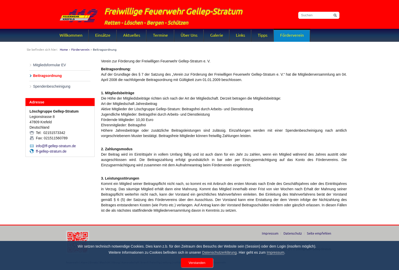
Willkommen (71, 34)
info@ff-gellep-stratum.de (56, 146)
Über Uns (189, 34)
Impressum (270, 233)
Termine (160, 34)
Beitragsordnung (47, 76)
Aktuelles (131, 34)
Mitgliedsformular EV (49, 65)
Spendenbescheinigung (51, 86)
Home (64, 49)
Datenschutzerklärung (219, 252)
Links (240, 34)
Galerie (216, 34)
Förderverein (292, 34)
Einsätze (102, 34)
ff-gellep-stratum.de (51, 151)
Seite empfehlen (319, 233)
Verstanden (197, 263)
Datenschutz (292, 233)
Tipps (262, 34)
